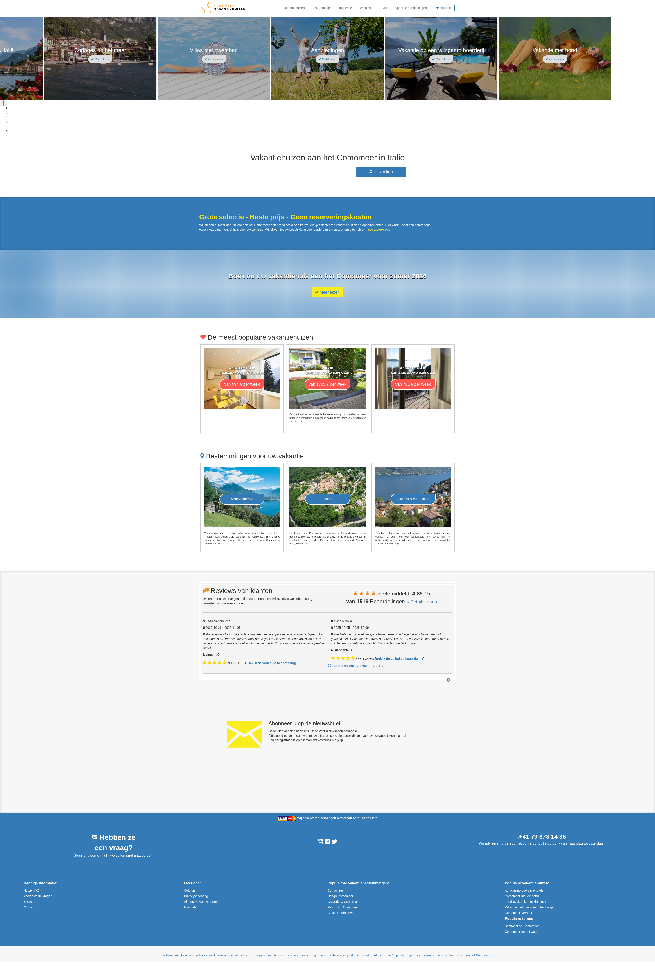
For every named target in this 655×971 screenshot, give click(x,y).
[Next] (5, 103)
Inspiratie (345, 8)
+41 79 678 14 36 (542, 836)
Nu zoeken (381, 172)
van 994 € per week (242, 384)
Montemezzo (241, 499)
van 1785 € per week (327, 384)
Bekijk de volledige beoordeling (271, 663)
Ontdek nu (327, 59)
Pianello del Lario (413, 499)
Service (383, 8)
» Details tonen (421, 601)
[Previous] (2, 103)
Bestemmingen (322, 8)
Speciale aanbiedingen (411, 8)
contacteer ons (379, 229)
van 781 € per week (413, 384)
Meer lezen (327, 292)
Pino (327, 499)
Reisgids (365, 8)
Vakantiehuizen (294, 8)
